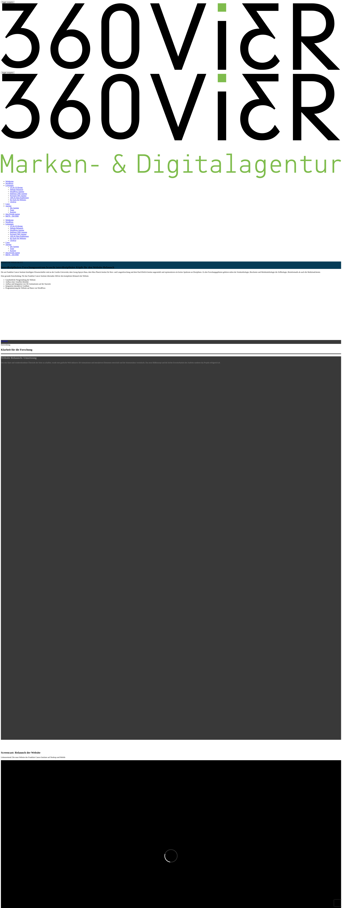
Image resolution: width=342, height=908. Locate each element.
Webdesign (9, 181)
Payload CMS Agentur (18, 196)
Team (12, 210)
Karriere (13, 212)
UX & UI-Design (16, 187)
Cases (7, 204)
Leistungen (9, 185)
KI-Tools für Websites (18, 200)
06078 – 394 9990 (12, 216)
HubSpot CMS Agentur (18, 194)
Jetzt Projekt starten (12, 214)
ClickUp (13, 202)
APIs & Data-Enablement (19, 198)
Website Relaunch (16, 190)
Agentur (8, 206)
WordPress (9, 183)
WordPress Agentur (17, 192)
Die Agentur (14, 208)
